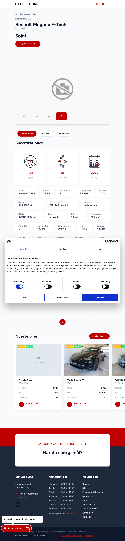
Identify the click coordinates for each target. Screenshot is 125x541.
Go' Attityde (88, 536)
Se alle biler (99, 336)
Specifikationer (27, 133)
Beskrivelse (46, 133)
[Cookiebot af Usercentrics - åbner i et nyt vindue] (107, 242)
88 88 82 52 (47, 444)
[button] (99, 118)
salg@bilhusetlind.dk (73, 444)
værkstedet (70, 513)
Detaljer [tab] (62, 249)
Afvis (25, 297)
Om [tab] (100, 249)
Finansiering (64, 133)
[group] (62, 88)
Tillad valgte (62, 297)
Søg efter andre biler (27, 44)
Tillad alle (100, 297)
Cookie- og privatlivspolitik (71, 536)
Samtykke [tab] (24, 249)
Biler (29, 19)
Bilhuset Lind (20, 19)
